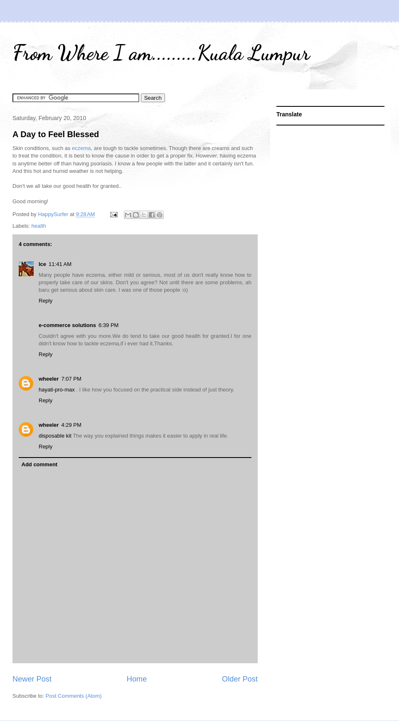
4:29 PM (71, 425)
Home (137, 679)
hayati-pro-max (57, 389)
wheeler (49, 379)
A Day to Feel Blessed (55, 134)
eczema (81, 148)
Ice (42, 264)
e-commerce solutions (67, 325)
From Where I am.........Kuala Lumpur (161, 52)
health (39, 226)
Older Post (240, 679)
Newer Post (32, 679)
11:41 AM (60, 264)
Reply (45, 301)
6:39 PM (108, 325)
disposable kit (56, 436)
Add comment (40, 464)
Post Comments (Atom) (74, 696)
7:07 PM (71, 379)
